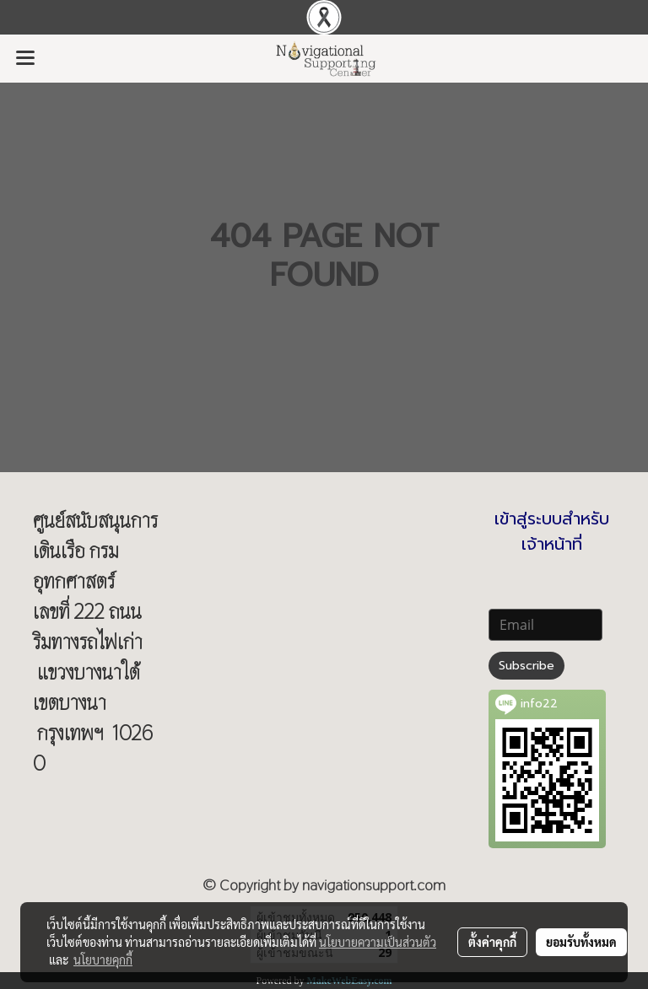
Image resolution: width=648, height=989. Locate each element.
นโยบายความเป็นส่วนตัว (377, 941)
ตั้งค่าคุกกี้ (492, 941)
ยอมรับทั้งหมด (581, 941)
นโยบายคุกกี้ (102, 959)
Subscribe (526, 666)
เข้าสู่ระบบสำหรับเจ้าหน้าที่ (551, 531)
